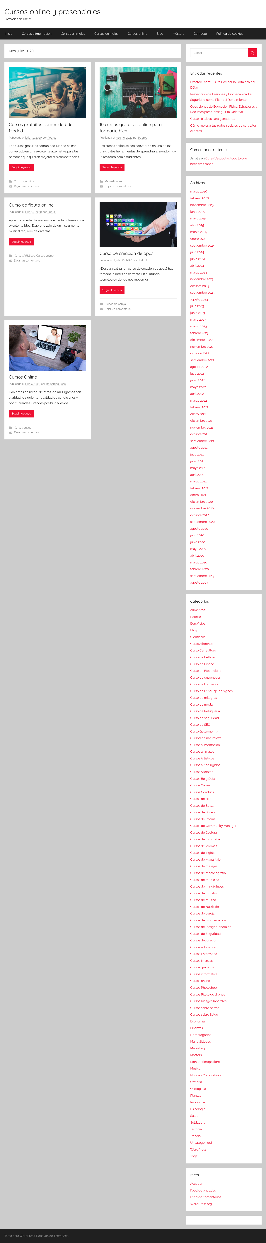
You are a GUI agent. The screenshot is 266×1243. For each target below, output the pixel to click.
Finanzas (196, 1028)
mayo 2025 (198, 218)
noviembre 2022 (202, 346)
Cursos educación (203, 947)
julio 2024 (197, 252)
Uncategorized (201, 1142)
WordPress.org (201, 1204)
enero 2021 (198, 495)
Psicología (197, 1109)
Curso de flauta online (31, 205)
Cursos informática (203, 974)
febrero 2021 (199, 488)
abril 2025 (197, 225)
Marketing (197, 1048)
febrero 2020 (199, 569)
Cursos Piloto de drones (207, 994)
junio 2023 (197, 313)
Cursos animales (73, 33)
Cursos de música (203, 900)
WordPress (198, 1149)
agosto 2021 (198, 447)
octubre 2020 (199, 515)
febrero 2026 (199, 198)
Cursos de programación (208, 920)
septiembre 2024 (202, 245)
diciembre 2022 (201, 340)
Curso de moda (201, 704)
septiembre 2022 (202, 360)
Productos (197, 1102)
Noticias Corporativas (205, 1075)
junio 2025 (197, 212)
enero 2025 (198, 238)
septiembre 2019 (202, 576)
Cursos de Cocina (203, 819)
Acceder (196, 1183)
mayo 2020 (198, 549)
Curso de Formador (204, 684)
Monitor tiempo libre (205, 1062)
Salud (194, 1116)
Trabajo (195, 1136)
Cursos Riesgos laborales (208, 1001)
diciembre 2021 (201, 420)
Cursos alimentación (37, 33)
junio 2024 (197, 259)
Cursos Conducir (202, 792)
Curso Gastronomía (204, 731)
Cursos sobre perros (204, 1008)
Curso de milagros (203, 697)
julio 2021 (197, 454)
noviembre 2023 (202, 279)
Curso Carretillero (203, 650)
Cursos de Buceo (202, 812)
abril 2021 (197, 475)
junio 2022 (197, 380)
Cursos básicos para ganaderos (212, 119)
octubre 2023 (199, 286)
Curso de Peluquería (205, 711)
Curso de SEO (200, 724)
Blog (160, 33)
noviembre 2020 (202, 508)
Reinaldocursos (56, 384)
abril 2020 (197, 555)
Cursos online (137, 33)
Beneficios (197, 623)
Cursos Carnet (200, 785)
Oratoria (196, 1082)
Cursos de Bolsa (202, 805)
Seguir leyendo (21, 167)
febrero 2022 (199, 407)
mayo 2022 (198, 387)
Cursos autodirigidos (205, 765)
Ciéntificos (197, 637)
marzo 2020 (198, 562)
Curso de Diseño (202, 664)
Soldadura (197, 1122)
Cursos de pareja (115, 304)
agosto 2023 (199, 299)
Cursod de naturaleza (205, 738)
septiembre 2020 (202, 522)
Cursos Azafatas (201, 772)
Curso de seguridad (204, 718)
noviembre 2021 (201, 427)
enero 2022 (198, 414)
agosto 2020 (199, 528)
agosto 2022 (199, 367)
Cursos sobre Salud (204, 1014)
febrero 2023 (199, 333)
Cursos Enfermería (203, 954)
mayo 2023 (198, 319)
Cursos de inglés (106, 33)
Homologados (200, 1035)
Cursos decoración (203, 940)
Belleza (195, 617)
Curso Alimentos (202, 644)
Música (195, 1068)
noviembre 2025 (202, 205)
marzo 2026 (198, 191)
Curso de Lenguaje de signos (211, 691)
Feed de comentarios (205, 1197)
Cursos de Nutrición (204, 907)
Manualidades (113, 181)
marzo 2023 (198, 326)
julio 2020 (197, 535)
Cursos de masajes (203, 866)
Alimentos (197, 610)
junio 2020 (197, 542)
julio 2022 (197, 373)
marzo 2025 (198, 232)
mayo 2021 (198, 468)
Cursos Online (23, 377)
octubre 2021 (199, 434)
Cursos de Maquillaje (205, 859)
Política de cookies (229, 33)
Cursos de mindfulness (207, 886)
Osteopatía (198, 1089)
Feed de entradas (203, 1190)
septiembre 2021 (202, 441)
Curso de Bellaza (202, 657)
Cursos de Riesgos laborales (210, 927)
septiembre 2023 (202, 292)
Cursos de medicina (204, 880)
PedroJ (51, 137)
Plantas (195, 1095)
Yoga (193, 1156)
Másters (178, 33)
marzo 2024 (198, 272)
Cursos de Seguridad (205, 934)
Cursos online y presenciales (52, 11)
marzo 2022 (198, 400)
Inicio (8, 33)
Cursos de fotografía (205, 839)
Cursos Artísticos (24, 255)
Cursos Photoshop (203, 987)
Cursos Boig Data (202, 778)
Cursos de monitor (203, 893)
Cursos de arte (200, 799)
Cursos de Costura (203, 832)
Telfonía (196, 1129)
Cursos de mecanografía (208, 873)
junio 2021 (197, 461)
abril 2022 (197, 394)
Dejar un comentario (27, 186)
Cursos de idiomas (203, 846)
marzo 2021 (198, 481)
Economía (197, 1021)
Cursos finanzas (201, 960)
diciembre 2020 (201, 501)
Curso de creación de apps (126, 253)
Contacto (200, 33)
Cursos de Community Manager (213, 826)
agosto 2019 (199, 582)
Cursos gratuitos (24, 181)
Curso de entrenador (205, 677)
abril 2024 (197, 265)
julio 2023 (197, 306)
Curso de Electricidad (205, 671)
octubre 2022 (199, 353)
